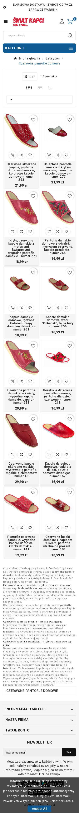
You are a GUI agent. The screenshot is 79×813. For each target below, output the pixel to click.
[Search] (34, 35)
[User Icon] (61, 21)
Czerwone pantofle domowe (32, 691)
